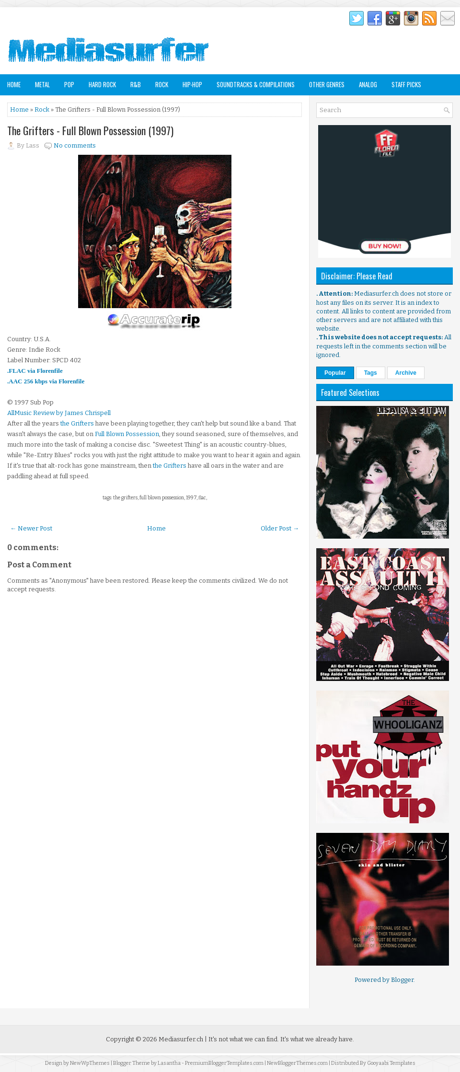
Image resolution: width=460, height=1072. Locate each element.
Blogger (402, 979)
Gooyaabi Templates (391, 1063)
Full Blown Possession (127, 434)
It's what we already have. (317, 1039)
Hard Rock (102, 84)
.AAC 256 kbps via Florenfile (45, 381)
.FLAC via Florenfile (35, 370)
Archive (405, 372)
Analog (368, 84)
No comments (75, 145)
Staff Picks (406, 84)
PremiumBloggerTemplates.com (224, 1063)
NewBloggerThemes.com (297, 1063)
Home (14, 84)
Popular (335, 372)
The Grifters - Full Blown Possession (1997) (90, 130)
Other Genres (327, 84)
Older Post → (280, 528)
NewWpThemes (90, 1063)
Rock (161, 84)
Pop (69, 84)
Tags (370, 372)
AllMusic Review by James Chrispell (59, 412)
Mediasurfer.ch (181, 1039)
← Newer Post (31, 528)
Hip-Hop (192, 84)
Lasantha (169, 1063)
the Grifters (77, 423)
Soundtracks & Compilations (256, 84)
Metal (42, 84)
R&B (135, 84)
